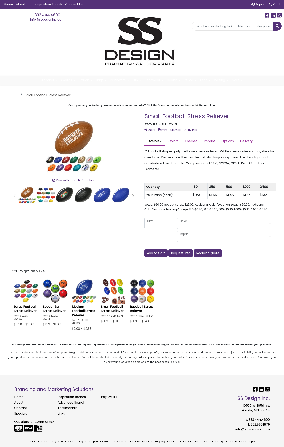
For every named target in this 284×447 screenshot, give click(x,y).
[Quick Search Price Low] (245, 26)
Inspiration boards (72, 397)
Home (8, 4)
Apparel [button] (47, 80)
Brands (83, 80)
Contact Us (74, 4)
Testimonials (67, 408)
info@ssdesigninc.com (47, 19)
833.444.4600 (47, 15)
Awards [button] (66, 80)
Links (61, 413)
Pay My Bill (109, 397)
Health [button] (172, 80)
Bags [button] (99, 80)
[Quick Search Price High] (264, 26)
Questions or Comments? (34, 421)
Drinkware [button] (118, 80)
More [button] (236, 80)
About (20, 4)
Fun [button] (135, 80)
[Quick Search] (214, 26)
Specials (20, 413)
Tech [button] (203, 80)
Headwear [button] (152, 80)
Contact (20, 408)
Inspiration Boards (49, 4)
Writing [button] (219, 80)
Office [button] (188, 80)
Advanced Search (71, 402)
